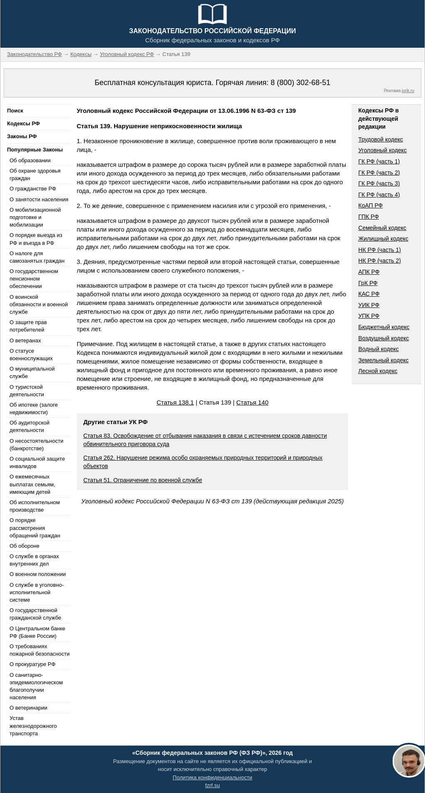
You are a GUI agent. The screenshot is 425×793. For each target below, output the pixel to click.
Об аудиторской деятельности (29, 426)
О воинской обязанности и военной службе (39, 304)
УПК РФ (368, 315)
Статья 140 (252, 402)
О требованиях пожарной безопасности (40, 650)
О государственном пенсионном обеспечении (34, 278)
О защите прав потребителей (28, 326)
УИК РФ (368, 305)
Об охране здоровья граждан (35, 174)
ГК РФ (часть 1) (379, 161)
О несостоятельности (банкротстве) (37, 444)
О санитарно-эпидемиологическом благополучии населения (36, 686)
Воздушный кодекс (383, 338)
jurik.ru (408, 90)
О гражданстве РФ (33, 188)
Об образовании (30, 160)
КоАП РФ (370, 205)
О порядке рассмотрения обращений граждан (35, 527)
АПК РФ (368, 271)
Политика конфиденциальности (212, 777)
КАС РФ (368, 293)
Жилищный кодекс (383, 238)
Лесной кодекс (377, 371)
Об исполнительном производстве (35, 506)
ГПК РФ (368, 216)
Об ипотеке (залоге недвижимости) (34, 408)
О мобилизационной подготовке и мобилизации (35, 217)
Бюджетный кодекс (383, 327)
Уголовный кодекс (382, 150)
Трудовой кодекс (380, 139)
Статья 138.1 (175, 402)
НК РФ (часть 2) (379, 260)
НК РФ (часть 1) (379, 249)
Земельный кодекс (383, 360)
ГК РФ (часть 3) (379, 183)
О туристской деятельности (27, 391)
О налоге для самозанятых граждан (37, 257)
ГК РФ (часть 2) (379, 172)
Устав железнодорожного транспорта (33, 725)
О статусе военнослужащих (31, 354)
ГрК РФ (367, 283)
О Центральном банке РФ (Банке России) (37, 632)
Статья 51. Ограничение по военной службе (142, 480)
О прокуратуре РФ (33, 664)
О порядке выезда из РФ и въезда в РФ (36, 239)
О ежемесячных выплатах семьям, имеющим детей (32, 484)
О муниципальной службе (32, 372)
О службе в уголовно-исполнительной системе (37, 592)
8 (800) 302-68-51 (300, 82)
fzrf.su (212, 785)
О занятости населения (39, 199)
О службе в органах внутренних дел (34, 560)
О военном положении (38, 574)
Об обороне (24, 546)
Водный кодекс (378, 349)
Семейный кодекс (382, 227)
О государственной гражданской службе (35, 614)
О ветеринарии (28, 708)
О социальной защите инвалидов (37, 462)
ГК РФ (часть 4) (379, 194)
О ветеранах (25, 340)
